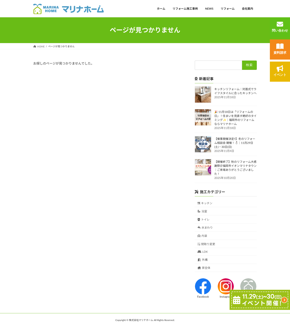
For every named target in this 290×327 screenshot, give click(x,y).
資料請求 (279, 48)
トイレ (204, 219)
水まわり (205, 227)
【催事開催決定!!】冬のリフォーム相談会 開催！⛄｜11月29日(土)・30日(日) (234, 142)
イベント (279, 70)
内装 (202, 235)
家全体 (204, 267)
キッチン (205, 203)
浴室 (202, 211)
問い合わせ (280, 26)
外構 (203, 259)
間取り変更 (206, 244)
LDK (203, 251)
